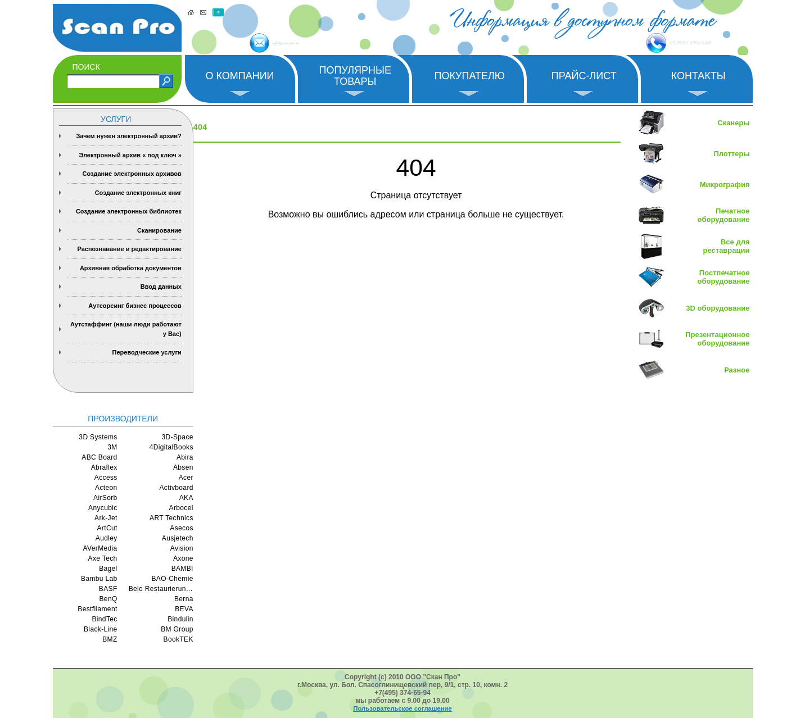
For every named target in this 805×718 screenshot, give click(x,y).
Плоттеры (731, 153)
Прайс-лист (584, 75)
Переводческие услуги (147, 352)
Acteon (106, 488)
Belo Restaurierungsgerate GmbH (161, 589)
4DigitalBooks (171, 447)
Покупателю (469, 75)
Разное (736, 370)
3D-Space (177, 437)
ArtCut (107, 528)
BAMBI (182, 568)
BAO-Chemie (172, 579)
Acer (186, 477)
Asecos (181, 528)
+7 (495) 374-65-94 (648, 43)
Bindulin (180, 619)
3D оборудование (717, 308)
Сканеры (733, 123)
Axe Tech (102, 558)
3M (112, 447)
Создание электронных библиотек (129, 211)
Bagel (108, 568)
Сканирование (159, 230)
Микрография (725, 184)
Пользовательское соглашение (402, 708)
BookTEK (178, 639)
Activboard (176, 488)
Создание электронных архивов (131, 173)
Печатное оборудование (724, 215)
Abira (185, 457)
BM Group (177, 629)
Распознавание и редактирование (129, 249)
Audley (106, 538)
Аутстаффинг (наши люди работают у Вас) (126, 329)
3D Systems (98, 437)
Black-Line (100, 629)
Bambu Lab (99, 579)
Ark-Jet (105, 518)
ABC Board (99, 457)
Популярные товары (355, 76)
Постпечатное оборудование (724, 277)
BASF (108, 589)
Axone (183, 558)
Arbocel (181, 508)
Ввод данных (161, 286)
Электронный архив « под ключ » (130, 155)
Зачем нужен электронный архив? (128, 136)
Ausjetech (177, 538)
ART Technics (171, 518)
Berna (183, 599)
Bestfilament (97, 609)
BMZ (109, 639)
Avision (181, 548)
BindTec (104, 619)
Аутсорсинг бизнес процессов (135, 305)
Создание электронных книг (138, 192)
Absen (183, 467)
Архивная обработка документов (131, 268)
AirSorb (105, 498)
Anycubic (102, 508)
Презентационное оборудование (717, 338)
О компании (239, 75)
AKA (186, 498)
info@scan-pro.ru (310, 43)
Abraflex (104, 467)
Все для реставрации (726, 246)
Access (105, 477)
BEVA (184, 609)
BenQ (108, 599)
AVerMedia (100, 548)
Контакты (698, 75)
